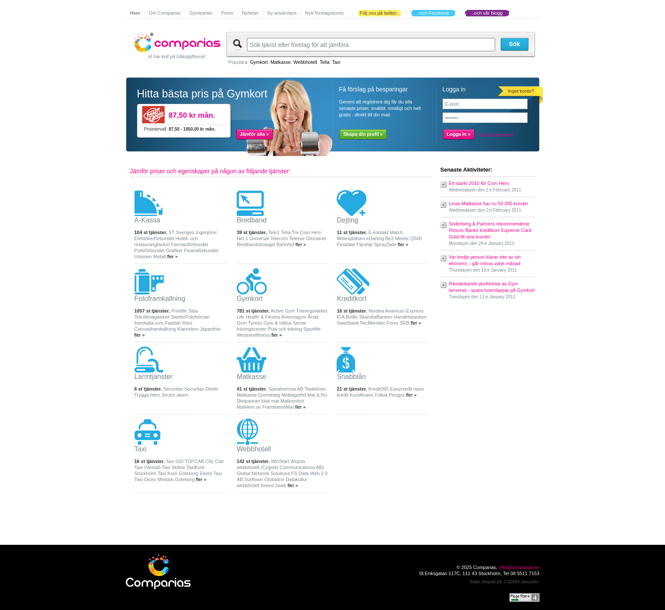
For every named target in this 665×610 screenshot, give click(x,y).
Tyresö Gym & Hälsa (269, 322)
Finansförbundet (201, 250)
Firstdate (346, 244)
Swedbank (348, 322)
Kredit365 (378, 388)
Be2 (389, 238)
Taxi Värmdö (147, 467)
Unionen (143, 256)
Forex (392, 322)
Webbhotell (305, 62)
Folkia (381, 394)
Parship (364, 244)
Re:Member (372, 322)
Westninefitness (253, 335)
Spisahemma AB (285, 388)
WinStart (280, 461)
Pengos (397, 394)
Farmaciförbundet (189, 244)
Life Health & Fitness (259, 316)
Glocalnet (316, 238)
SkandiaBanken (375, 316)
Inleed (267, 485)
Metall (159, 256)
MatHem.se (249, 407)
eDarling (375, 238)
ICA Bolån (347, 316)
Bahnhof (285, 244)
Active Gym (283, 310)
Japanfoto (210, 329)
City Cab (215, 461)
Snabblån (351, 376)
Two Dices (145, 479)
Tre (295, 232)
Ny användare (282, 13)
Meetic (402, 238)
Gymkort (259, 62)
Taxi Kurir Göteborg (178, 473)
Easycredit (401, 388)
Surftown (253, 479)
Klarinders (188, 329)
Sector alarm (175, 394)
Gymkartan (200, 13)
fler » (172, 256)
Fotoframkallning (159, 298)
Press (227, 13)
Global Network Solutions (263, 473)
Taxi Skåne (173, 467)
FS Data (300, 473)
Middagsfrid (293, 394)
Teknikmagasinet (152, 316)
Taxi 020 (175, 461)
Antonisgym (293, 316)
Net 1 (242, 238)
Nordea (376, 310)
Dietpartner (248, 401)
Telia (325, 62)
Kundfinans (361, 394)
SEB (404, 322)
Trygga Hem (147, 394)
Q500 (416, 238)
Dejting (347, 220)
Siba (193, 310)
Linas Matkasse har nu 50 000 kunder (488, 203)
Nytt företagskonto (324, 13)
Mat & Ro (317, 394)
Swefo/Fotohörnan (190, 316)
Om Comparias (165, 13)
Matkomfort (292, 401)
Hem (135, 13)
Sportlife (312, 329)
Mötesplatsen (351, 238)
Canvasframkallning (155, 329)
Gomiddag (269, 394)
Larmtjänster (153, 376)
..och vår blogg (487, 13)
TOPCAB (194, 461)
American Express (404, 310)
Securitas (173, 388)
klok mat (270, 401)
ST (172, 232)
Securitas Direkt (201, 388)
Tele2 (273, 232)
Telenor (297, 238)
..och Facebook (433, 13)
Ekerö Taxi (211, 473)
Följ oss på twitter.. (379, 13)
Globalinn (274, 479)
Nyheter (250, 13)
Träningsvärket (311, 310)
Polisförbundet (149, 250)
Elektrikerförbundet (154, 238)
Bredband (251, 220)
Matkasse (281, 62)
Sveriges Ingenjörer (196, 232)
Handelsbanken (410, 316)
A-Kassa (147, 220)
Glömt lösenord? (496, 135)
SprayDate (385, 244)
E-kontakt (378, 232)
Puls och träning (285, 329)
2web (280, 485)
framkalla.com (149, 322)
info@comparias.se (519, 567)
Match (396, 232)
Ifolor (187, 322)
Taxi (336, 62)
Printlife (179, 310)
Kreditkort (351, 298)
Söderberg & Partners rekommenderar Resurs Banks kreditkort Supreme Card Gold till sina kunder (490, 230)
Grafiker (174, 250)
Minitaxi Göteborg (175, 479)
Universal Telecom (268, 238)
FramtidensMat (277, 407)
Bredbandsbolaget (256, 244)
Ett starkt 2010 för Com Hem (479, 183)
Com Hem (311, 232)
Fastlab (173, 322)
